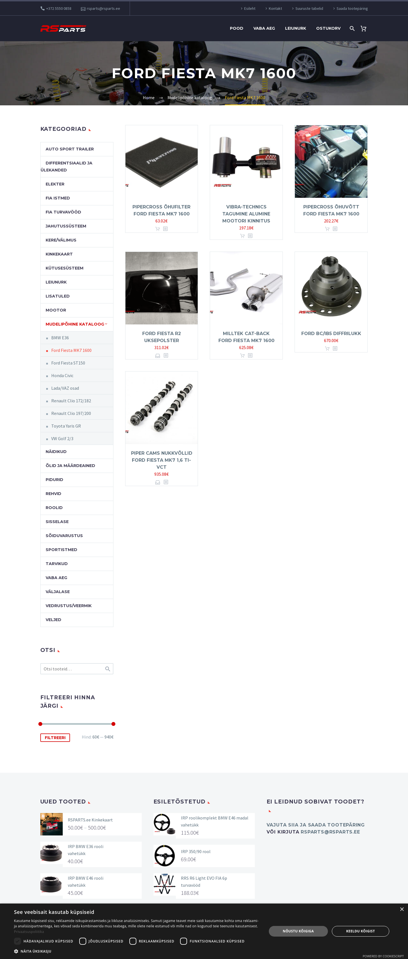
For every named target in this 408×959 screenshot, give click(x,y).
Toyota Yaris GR (66, 426)
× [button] (402, 909)
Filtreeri (55, 737)
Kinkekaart (59, 254)
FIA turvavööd (63, 212)
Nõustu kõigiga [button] (298, 931)
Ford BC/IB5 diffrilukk (331, 333)
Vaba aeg (264, 28)
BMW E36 (60, 337)
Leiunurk (295, 28)
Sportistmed (61, 549)
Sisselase (57, 521)
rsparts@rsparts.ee (103, 8)
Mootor (56, 310)
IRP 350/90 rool (196, 851)
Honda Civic (62, 375)
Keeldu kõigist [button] (360, 931)
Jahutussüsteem (66, 226)
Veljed (53, 619)
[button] (136, 951)
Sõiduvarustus (64, 535)
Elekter (55, 184)
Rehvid (53, 493)
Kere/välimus (61, 240)
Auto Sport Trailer (70, 149)
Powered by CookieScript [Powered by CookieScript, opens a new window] (383, 956)
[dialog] (204, 931)
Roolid (54, 507)
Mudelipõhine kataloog (75, 324)
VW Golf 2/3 (62, 438)
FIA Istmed (58, 198)
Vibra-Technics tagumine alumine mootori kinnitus (246, 214)
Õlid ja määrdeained (70, 465)
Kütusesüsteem (64, 268)
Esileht (249, 8)
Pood (236, 28)
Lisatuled (58, 296)
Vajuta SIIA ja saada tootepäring (316, 825)
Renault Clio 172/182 (71, 400)
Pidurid (54, 479)
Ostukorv (328, 28)
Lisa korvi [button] (157, 229)
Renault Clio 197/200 (71, 413)
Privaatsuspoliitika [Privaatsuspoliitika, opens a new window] (29, 931)
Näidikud (56, 451)
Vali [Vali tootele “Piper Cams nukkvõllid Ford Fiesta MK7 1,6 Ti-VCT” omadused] (157, 482)
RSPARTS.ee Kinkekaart (90, 820)
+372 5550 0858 (58, 8)
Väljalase (58, 591)
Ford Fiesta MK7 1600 (71, 350)
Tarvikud (57, 563)
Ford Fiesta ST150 (68, 363)
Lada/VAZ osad (65, 388)
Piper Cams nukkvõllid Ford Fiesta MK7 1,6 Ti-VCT (161, 460)
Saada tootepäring (352, 8)
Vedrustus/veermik (69, 605)
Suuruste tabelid (309, 8)
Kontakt (275, 8)
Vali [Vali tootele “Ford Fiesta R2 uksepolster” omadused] (157, 355)
